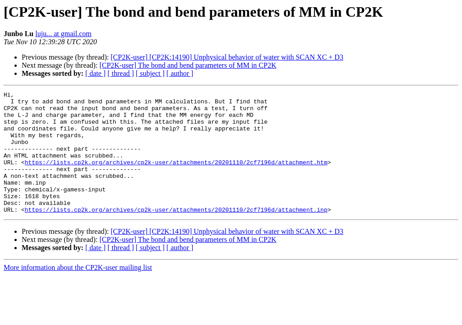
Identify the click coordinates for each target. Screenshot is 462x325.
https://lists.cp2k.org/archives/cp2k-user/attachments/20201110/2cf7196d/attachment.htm (176, 177)
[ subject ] (150, 73)
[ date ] (95, 73)
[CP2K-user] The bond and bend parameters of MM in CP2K (187, 65)
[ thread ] (120, 73)
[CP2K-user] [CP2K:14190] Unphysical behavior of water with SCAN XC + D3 (227, 57)
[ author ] (180, 73)
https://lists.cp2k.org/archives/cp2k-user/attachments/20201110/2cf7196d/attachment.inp (176, 234)
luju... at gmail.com (63, 33)
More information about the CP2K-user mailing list (78, 292)
